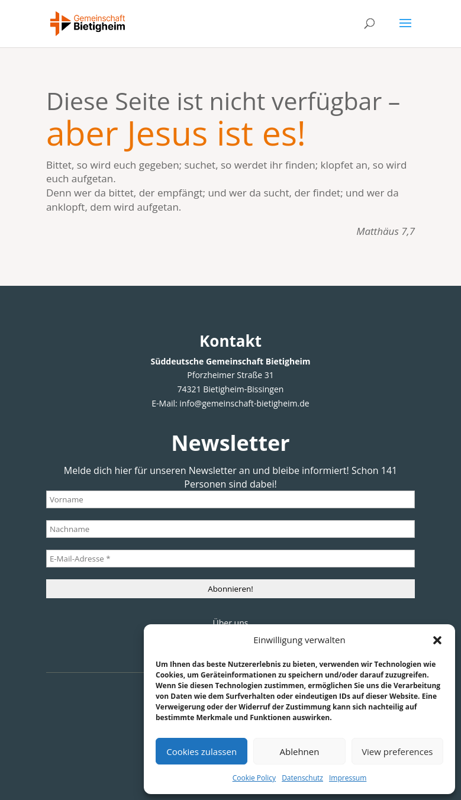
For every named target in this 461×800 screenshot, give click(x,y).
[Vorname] (230, 499)
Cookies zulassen (201, 751)
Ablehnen (300, 751)
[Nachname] (230, 529)
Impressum (347, 778)
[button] (437, 640)
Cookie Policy (254, 778)
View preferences (397, 751)
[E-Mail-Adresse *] (230, 558)
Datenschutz (302, 778)
